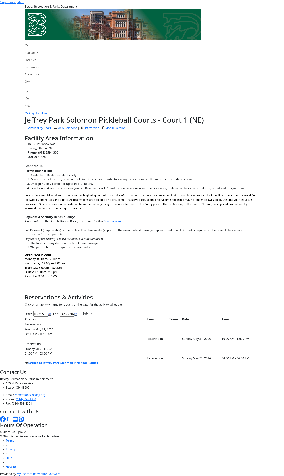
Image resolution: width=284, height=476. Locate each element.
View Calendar (67, 128)
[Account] (33, 81)
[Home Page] (33, 45)
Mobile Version (115, 128)
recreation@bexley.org (30, 395)
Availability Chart (38, 128)
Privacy (10, 449)
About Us (31, 74)
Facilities (30, 60)
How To (11, 467)
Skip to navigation (12, 2)
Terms (10, 441)
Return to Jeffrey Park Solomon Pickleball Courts (63, 363)
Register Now (38, 113)
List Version (91, 128)
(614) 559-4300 (26, 399)
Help (9, 458)
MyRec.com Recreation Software (38, 474)
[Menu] (27, 106)
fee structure (112, 221)
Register (30, 53)
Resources (32, 67)
